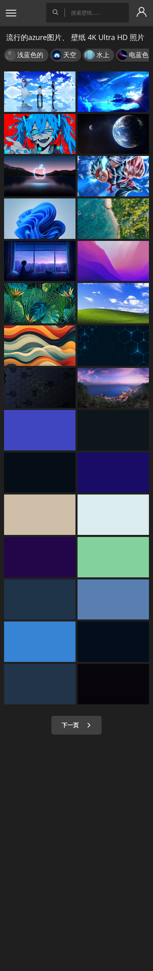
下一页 (76, 725)
